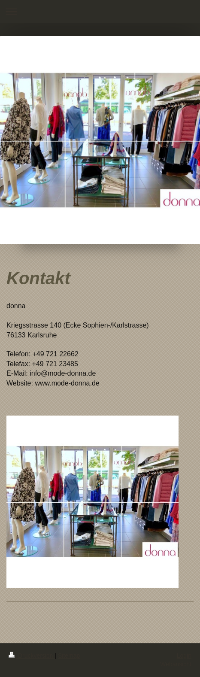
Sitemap (69, 655)
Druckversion (32, 655)
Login (184, 655)
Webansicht (175, 664)
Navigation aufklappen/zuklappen (100, 11)
